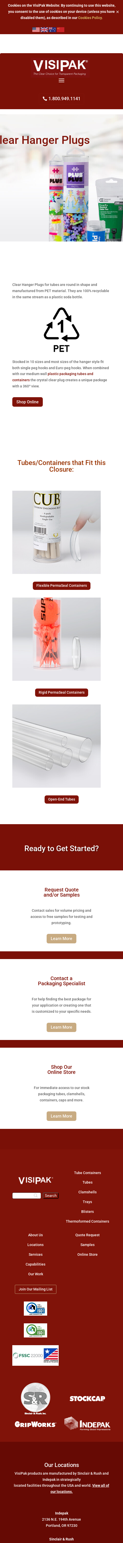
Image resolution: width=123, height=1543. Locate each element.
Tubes (88, 1182)
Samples (87, 1245)
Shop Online (27, 401)
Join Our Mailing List (36, 1289)
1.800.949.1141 (64, 98)
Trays (87, 1202)
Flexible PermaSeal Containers (61, 585)
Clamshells (87, 1192)
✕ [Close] (117, 11)
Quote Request (87, 1235)
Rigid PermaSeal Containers (62, 692)
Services (36, 1254)
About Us (35, 1235)
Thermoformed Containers (87, 1221)
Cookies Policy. (90, 18)
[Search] (26, 1196)
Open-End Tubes (61, 799)
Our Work (35, 1274)
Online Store (87, 1254)
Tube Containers (87, 1173)
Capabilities (35, 1264)
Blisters (87, 1212)
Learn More (61, 938)
